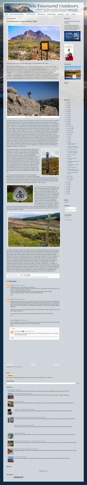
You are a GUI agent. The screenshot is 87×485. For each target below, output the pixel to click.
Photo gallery (41, 14)
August (68, 134)
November (69, 128)
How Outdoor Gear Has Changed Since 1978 (24, 425)
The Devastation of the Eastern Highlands (23, 393)
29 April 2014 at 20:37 (24, 320)
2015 (67, 123)
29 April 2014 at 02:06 (20, 299)
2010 (67, 188)
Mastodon (66, 202)
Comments (68, 210)
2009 (67, 190)
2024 (67, 105)
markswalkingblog (14, 320)
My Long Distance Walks (16, 14)
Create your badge (68, 219)
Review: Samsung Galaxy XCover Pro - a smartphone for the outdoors (29, 441)
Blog (6, 14)
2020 (67, 113)
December (69, 126)
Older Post (56, 364)
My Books (60, 14)
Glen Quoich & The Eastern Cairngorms (73, 165)
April (68, 141)
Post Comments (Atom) (17, 366)
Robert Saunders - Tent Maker (14, 389)
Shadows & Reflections (72, 167)
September (69, 132)
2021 (67, 111)
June (68, 138)
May (68, 139)
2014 (67, 124)
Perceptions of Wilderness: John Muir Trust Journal (72, 147)
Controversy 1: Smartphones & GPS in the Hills (24, 409)
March (68, 176)
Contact (73, 14)
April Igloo (69, 156)
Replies (13, 328)
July (68, 136)
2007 (67, 193)
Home (33, 364)
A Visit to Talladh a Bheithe (20, 456)
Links (67, 14)
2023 (67, 107)
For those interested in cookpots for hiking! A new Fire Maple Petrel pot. (29, 417)
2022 (67, 109)
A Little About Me (30, 14)
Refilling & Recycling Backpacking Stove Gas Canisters (26, 449)
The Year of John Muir (71, 149)
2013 (67, 182)
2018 (67, 117)
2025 (67, 104)
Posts (67, 208)
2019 (67, 115)
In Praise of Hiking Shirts (19, 433)
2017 (67, 119)
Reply (11, 294)
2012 (67, 184)
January (69, 179)
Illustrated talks (51, 14)
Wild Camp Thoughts (71, 154)
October (69, 130)
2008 (67, 191)
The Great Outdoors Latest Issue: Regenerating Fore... (73, 170)
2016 (67, 121)
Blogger (46, 471)
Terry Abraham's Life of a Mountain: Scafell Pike (72, 152)
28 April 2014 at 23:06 (20, 285)
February (69, 178)
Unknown (12, 285)
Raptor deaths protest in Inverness (72, 159)
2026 (67, 102)
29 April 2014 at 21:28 (29, 331)
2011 (67, 186)
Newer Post (9, 364)
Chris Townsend (18, 331)
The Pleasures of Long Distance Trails (72, 144)
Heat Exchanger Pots (19, 401)
